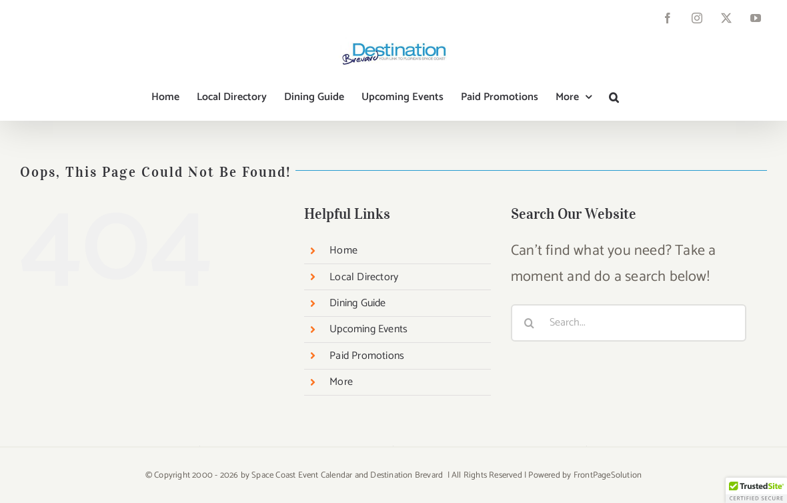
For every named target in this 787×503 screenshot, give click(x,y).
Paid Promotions (366, 356)
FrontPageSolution (608, 475)
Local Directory (363, 277)
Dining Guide (357, 303)
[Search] (529, 323)
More (341, 382)
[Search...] (628, 323)
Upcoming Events (368, 329)
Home (343, 250)
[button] (614, 97)
